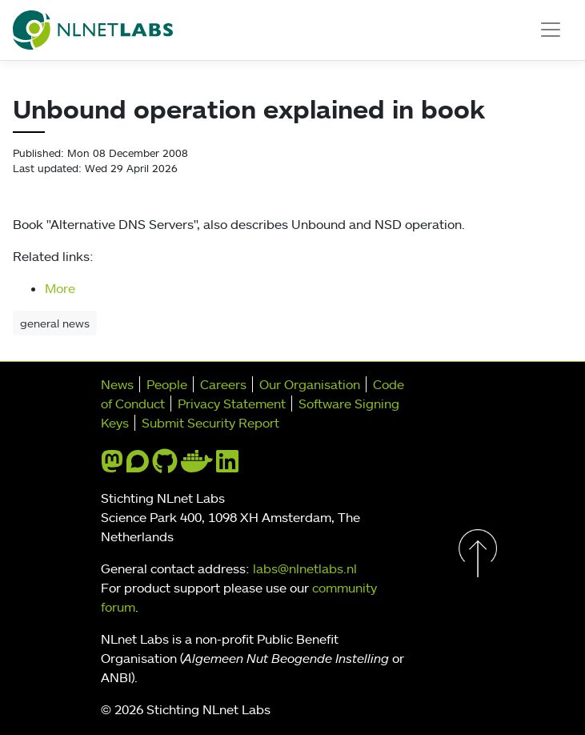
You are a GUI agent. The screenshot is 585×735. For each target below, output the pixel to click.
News (117, 384)
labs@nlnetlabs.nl (305, 568)
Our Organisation (309, 384)
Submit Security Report (210, 423)
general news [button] (55, 323)
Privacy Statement (232, 404)
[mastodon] (112, 466)
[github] (165, 466)
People (166, 384)
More (60, 288)
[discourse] (137, 466)
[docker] (197, 466)
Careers (223, 384)
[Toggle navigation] (550, 29)
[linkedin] (227, 466)
